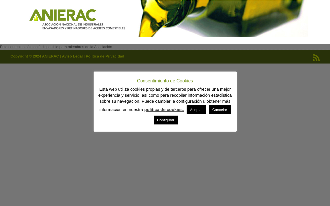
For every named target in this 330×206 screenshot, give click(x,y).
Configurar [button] (166, 120)
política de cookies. (164, 109)
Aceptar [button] (196, 110)
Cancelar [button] (219, 110)
